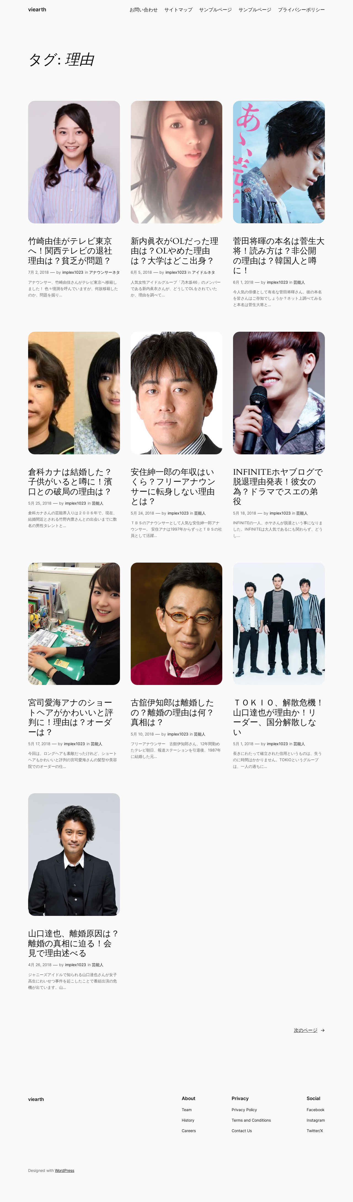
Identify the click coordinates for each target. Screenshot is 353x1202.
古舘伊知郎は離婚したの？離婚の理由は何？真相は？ (172, 713)
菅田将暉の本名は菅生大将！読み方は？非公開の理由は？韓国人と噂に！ (279, 256)
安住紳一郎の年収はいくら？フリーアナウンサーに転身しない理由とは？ (173, 487)
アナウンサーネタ (104, 272)
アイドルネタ (203, 272)
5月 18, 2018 (244, 513)
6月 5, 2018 (141, 272)
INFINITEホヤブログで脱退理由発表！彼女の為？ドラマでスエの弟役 (278, 487)
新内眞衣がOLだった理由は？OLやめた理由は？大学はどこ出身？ (174, 251)
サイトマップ (178, 9)
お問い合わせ (144, 9)
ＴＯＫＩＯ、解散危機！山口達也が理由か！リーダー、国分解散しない (278, 717)
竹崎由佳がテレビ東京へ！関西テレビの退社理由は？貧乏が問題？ (70, 251)
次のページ (309, 1030)
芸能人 (299, 282)
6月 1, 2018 (243, 282)
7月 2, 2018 (38, 272)
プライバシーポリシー (301, 9)
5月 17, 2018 (39, 743)
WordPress (64, 1170)
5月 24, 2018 (142, 513)
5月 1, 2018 (243, 743)
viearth (37, 9)
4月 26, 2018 (40, 964)
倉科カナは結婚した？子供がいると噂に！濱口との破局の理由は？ (70, 482)
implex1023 (72, 272)
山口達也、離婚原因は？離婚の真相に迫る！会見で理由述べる (73, 944)
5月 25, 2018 (40, 503)
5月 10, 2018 (142, 734)
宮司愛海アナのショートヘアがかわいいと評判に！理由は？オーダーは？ (70, 717)
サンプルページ (215, 9)
